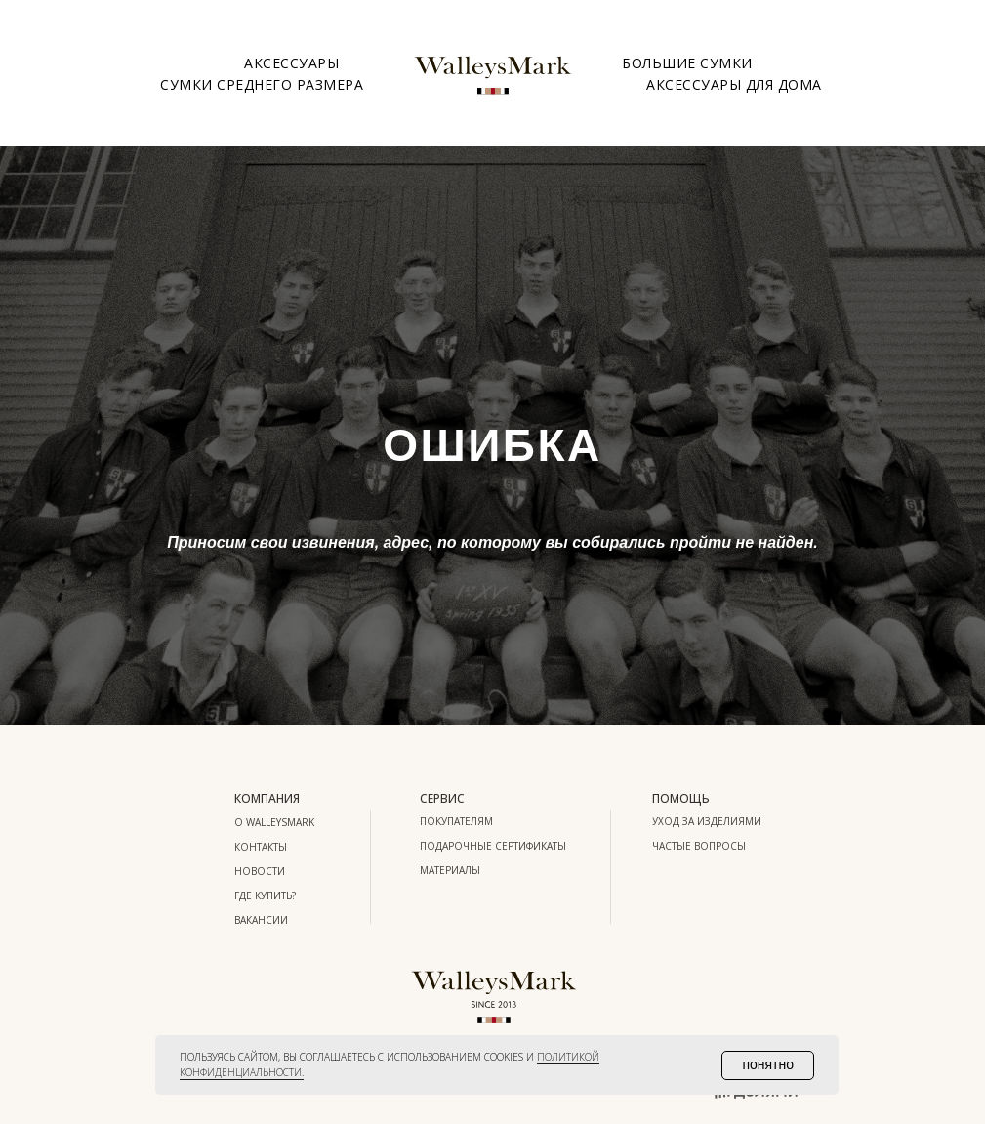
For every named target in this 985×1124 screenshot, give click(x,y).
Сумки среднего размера (261, 84)
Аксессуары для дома (734, 84)
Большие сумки (687, 63)
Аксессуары (291, 63)
